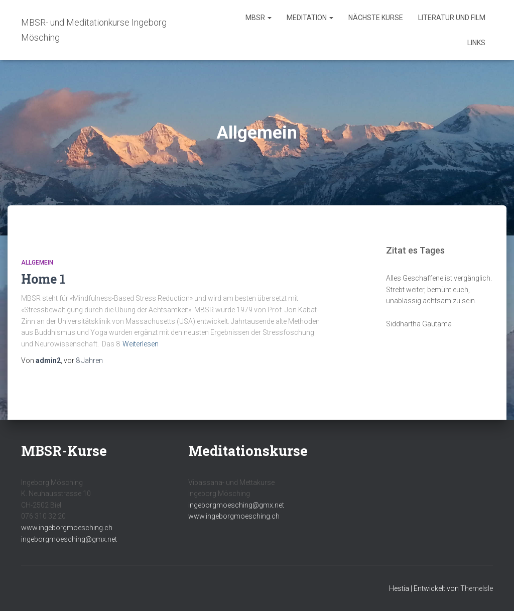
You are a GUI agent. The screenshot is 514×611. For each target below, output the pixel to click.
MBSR (258, 18)
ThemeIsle (476, 588)
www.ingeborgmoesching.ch (66, 528)
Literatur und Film (451, 18)
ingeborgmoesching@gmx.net (69, 539)
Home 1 (43, 279)
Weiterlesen (140, 344)
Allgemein (37, 262)
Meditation (310, 18)
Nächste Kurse (375, 18)
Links (476, 43)
